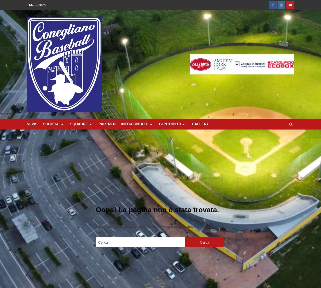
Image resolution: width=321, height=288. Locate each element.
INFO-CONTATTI (137, 124)
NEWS (32, 124)
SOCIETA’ (54, 124)
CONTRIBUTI (172, 124)
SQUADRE (81, 124)
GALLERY (200, 124)
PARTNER (107, 124)
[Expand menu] (62, 124)
